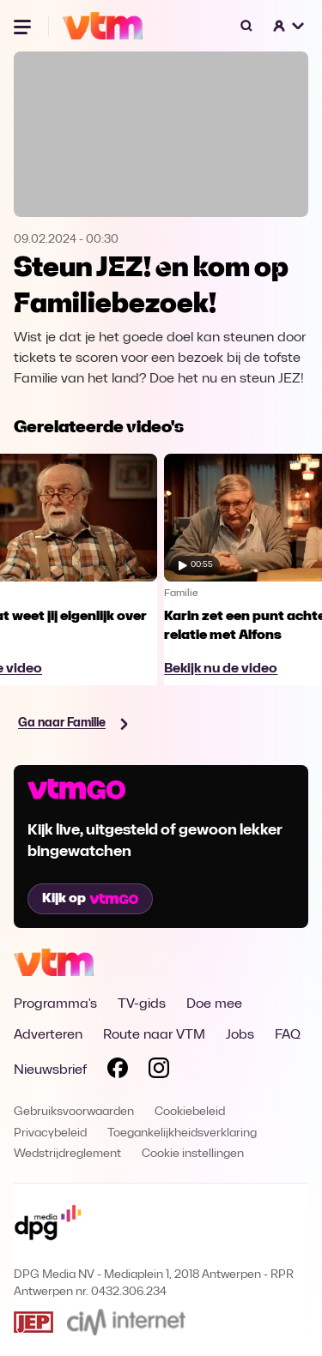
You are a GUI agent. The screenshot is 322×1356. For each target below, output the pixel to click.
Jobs (240, 1035)
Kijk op (90, 899)
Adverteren (48, 1035)
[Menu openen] (24, 25)
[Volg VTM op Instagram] (159, 1071)
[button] (289, 25)
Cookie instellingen (193, 1154)
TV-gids (142, 1004)
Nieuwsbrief (50, 1070)
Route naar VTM (154, 1035)
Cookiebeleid (190, 1112)
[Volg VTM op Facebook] (117, 1071)
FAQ (288, 1035)
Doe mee (214, 1004)
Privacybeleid (50, 1133)
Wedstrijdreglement (67, 1154)
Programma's (55, 1004)
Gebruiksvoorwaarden (74, 1112)
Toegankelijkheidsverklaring (182, 1133)
